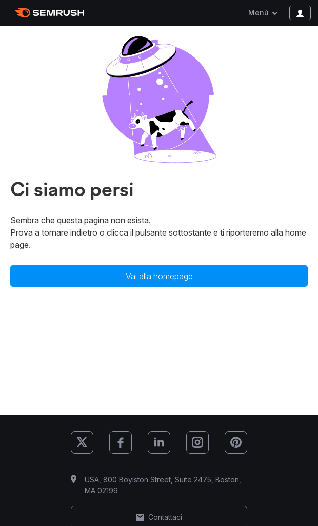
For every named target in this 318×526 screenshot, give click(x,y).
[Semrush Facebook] (120, 442)
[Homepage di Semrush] (49, 13)
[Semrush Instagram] (197, 442)
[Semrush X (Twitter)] (82, 442)
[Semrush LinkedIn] (159, 442)
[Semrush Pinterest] (236, 442)
